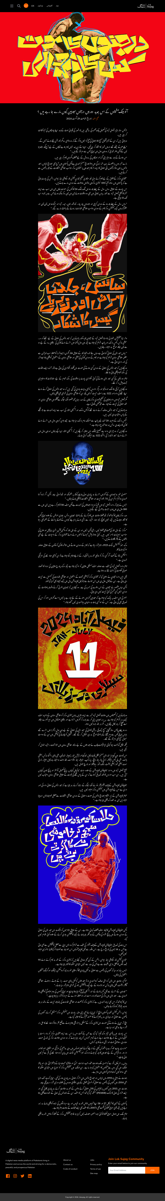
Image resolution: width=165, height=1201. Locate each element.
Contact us (68, 1164)
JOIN (152, 1170)
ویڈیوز (40, 5)
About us (67, 1160)
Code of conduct (70, 1169)
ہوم (57, 5)
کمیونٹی (49, 5)
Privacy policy (96, 1164)
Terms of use (95, 1169)
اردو (25, 5)
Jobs (92, 1160)
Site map (94, 1173)
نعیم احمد (95, 119)
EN (32, 6)
